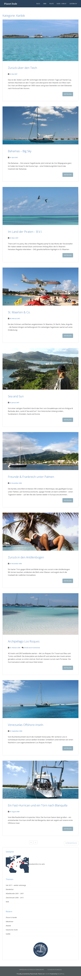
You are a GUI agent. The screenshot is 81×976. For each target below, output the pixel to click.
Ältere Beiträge (71, 843)
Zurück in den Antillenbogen (26, 557)
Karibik (8, 934)
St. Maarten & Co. (19, 312)
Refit (7, 902)
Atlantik (8, 926)
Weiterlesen (68, 94)
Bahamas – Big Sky (19, 151)
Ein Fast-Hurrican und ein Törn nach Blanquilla (37, 805)
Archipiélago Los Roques (23, 641)
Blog (38, 4)
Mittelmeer (9, 922)
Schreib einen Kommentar (31, 648)
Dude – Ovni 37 (61, 4)
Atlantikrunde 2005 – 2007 (15, 893)
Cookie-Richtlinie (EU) (54, 970)
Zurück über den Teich (22, 68)
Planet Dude (10, 3)
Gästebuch (73, 4)
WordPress (61, 974)
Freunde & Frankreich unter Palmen (31, 477)
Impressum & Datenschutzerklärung (31, 970)
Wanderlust (10, 889)
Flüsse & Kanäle (11, 917)
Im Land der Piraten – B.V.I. (25, 232)
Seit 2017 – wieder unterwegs (16, 885)
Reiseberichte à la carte (25, 864)
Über (44, 4)
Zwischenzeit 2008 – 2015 (15, 898)
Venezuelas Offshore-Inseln (25, 725)
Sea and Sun (16, 396)
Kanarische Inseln (12, 930)
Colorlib (47, 974)
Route (51, 4)
